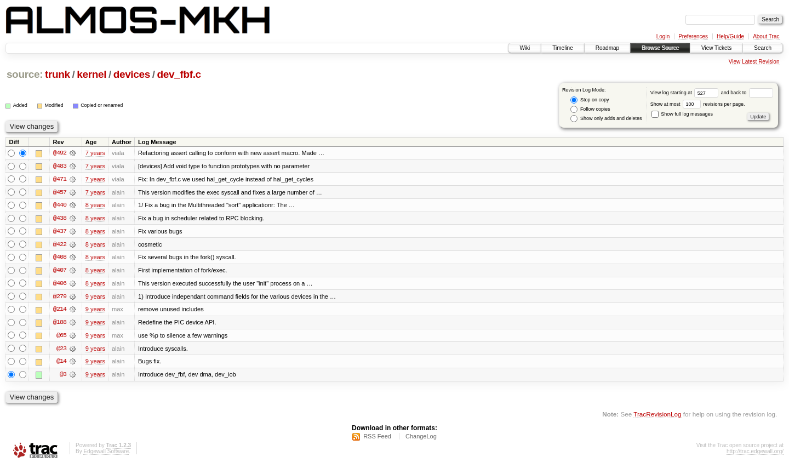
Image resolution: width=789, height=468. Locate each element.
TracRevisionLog (657, 416)
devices (131, 74)
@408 (59, 258)
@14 (61, 363)
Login (663, 36)
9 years (95, 297)
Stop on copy (589, 100)
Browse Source (660, 48)
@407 (59, 271)
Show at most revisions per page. (697, 104)
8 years (95, 205)
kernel (91, 74)
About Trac (766, 36)
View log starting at (685, 92)
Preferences (693, 36)
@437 (59, 231)
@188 (59, 323)
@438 (59, 218)
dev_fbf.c (179, 74)
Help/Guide (730, 36)
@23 (61, 350)
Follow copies (590, 109)
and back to (747, 92)
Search (762, 48)
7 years (95, 153)
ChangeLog (421, 438)
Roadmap (607, 48)
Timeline (562, 48)
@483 (59, 166)
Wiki (524, 48)
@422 (59, 245)
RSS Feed (377, 438)
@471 (59, 179)
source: (25, 74)
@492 (59, 153)
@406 (59, 284)
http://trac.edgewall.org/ (755, 453)
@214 (59, 310)
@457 (59, 192)
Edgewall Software (106, 453)
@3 (63, 376)
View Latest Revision (754, 62)
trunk (57, 74)
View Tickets (716, 48)
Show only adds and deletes (606, 118)
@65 (61, 337)
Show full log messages (682, 114)
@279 (59, 297)
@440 (59, 205)
